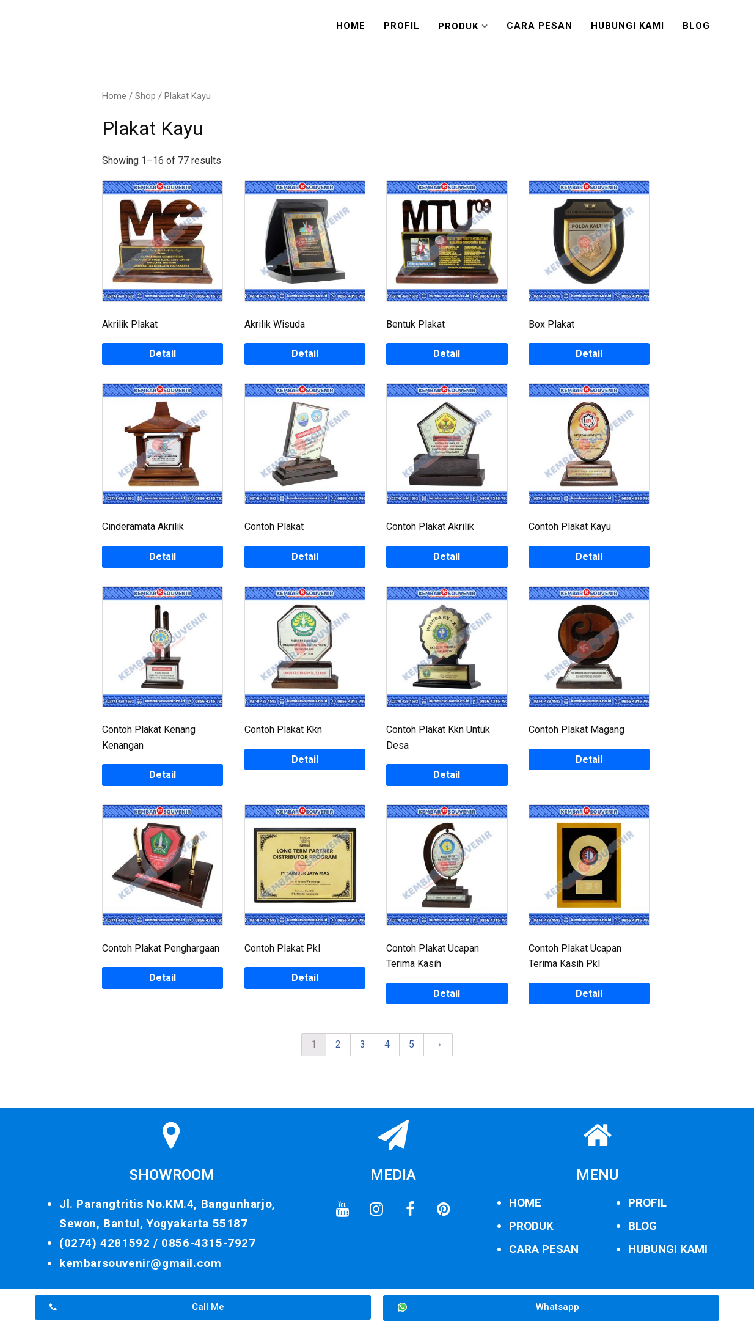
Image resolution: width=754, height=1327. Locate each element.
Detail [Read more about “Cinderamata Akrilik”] (162, 556)
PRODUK (531, 1226)
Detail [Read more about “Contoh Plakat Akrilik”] (446, 556)
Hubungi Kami (627, 25)
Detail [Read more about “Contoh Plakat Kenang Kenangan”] (162, 775)
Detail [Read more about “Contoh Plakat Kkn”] (304, 759)
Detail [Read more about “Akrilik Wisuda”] (304, 353)
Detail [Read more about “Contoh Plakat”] (304, 556)
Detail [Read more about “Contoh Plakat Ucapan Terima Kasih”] (446, 993)
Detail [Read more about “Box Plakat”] (589, 353)
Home (350, 25)
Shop (145, 95)
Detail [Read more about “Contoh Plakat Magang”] (589, 759)
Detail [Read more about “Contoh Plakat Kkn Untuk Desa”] (446, 775)
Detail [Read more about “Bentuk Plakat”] (446, 353)
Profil (402, 25)
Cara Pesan (540, 25)
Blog (696, 25)
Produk (458, 26)
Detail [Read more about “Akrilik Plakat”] (162, 353)
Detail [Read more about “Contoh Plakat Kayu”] (589, 556)
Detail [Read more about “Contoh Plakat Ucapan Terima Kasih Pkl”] (589, 993)
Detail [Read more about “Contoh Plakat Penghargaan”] (162, 977)
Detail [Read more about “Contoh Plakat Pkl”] (304, 977)
